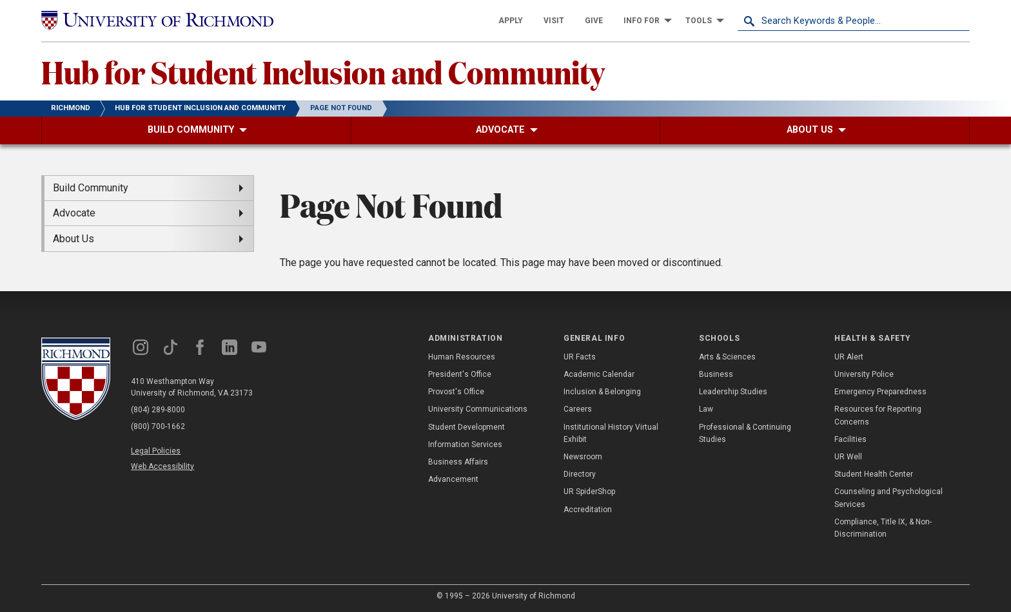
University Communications (477, 409)
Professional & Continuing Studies (745, 433)
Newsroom (583, 456)
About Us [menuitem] (73, 239)
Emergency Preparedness (880, 391)
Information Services (465, 444)
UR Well (848, 456)
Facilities (850, 439)
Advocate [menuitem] (74, 213)
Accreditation (588, 509)
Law (706, 409)
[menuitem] (510, 21)
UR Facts (580, 356)
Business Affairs (458, 461)
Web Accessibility (162, 466)
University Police (864, 374)
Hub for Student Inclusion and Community (323, 71)
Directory (580, 474)
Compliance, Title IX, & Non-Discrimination (883, 528)
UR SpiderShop (589, 491)
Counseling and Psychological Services (888, 497)
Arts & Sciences (727, 356)
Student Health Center (873, 474)
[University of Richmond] (157, 20)
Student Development (466, 427)
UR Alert (848, 356)
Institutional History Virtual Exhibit (611, 433)
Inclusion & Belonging (602, 391)
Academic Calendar (599, 374)
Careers (578, 409)
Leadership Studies (733, 391)
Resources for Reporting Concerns (877, 415)
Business (716, 374)
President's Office (459, 374)
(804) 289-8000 (158, 409)
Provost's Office (456, 391)
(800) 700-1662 (158, 426)
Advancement (453, 479)
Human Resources (461, 356)
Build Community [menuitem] (90, 188)
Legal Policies (156, 450)
